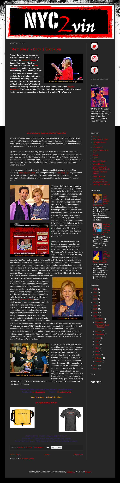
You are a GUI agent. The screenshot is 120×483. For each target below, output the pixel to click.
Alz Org (96, 136)
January (98, 361)
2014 (95, 312)
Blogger (88, 472)
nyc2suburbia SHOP (46, 402)
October (98, 331)
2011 (95, 369)
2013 (95, 316)
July (97, 341)
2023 (95, 289)
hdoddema (70, 472)
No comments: (39, 447)
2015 (95, 309)
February (99, 358)
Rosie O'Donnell (99, 177)
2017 (95, 302)
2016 (95, 306)
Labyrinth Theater (99, 161)
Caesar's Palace (27, 299)
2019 (95, 296)
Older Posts (78, 454)
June (97, 345)
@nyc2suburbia (64, 392)
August (98, 338)
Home (47, 454)
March (98, 355)
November (99, 322)
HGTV (95, 158)
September (99, 335)
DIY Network (97, 147)
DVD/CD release (29, 60)
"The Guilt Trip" (62, 173)
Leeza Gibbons (98, 164)
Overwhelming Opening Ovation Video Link (46, 133)
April (97, 351)
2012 (95, 366)
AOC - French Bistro (100, 139)
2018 (95, 299)
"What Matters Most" (26, 173)
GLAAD (96, 155)
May (97, 348)
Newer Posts (15, 454)
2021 (95, 292)
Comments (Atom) (27, 458)
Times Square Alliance (101, 185)
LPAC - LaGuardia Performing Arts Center (101, 168)
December (99, 319)
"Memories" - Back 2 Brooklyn (35, 49)
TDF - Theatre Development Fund (100, 181)
